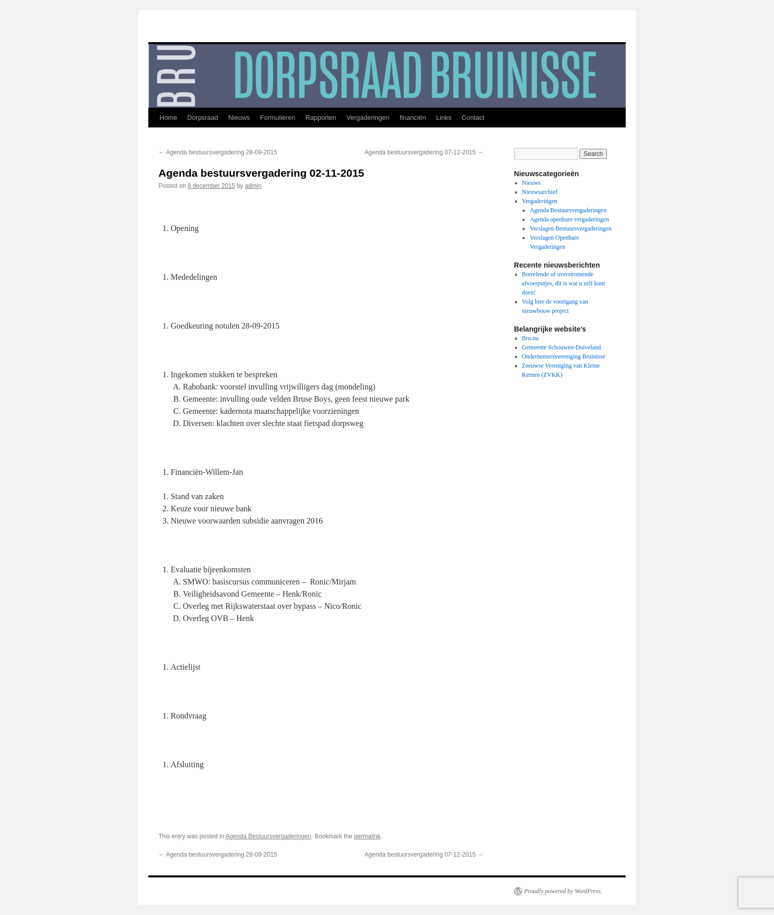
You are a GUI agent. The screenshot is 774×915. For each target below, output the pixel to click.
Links (444, 117)
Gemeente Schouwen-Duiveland (561, 347)
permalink (367, 836)
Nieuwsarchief (540, 191)
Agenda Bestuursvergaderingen (268, 836)
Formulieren (277, 117)
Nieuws (239, 117)
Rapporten (320, 117)
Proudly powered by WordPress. (563, 891)
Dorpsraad (202, 117)
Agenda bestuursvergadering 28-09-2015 (217, 152)
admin (253, 185)
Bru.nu (530, 338)
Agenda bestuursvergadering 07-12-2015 (424, 152)
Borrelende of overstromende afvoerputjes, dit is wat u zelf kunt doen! (563, 283)
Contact (473, 117)
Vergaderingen (368, 117)
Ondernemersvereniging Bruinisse (563, 356)
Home (168, 117)
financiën (413, 117)
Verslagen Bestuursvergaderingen (570, 228)
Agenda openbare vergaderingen (569, 219)
